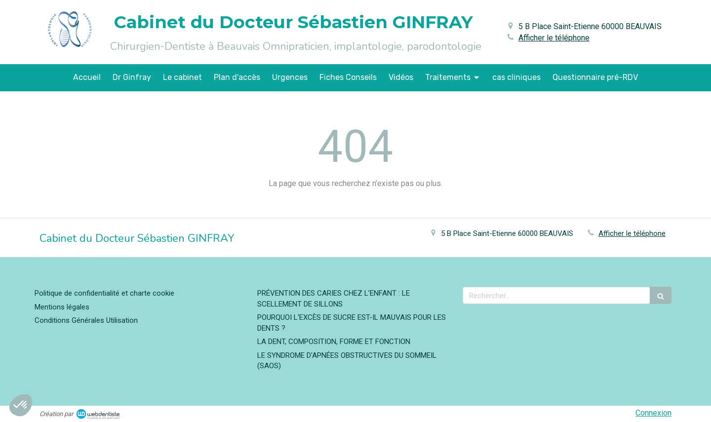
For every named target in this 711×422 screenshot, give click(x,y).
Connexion (653, 413)
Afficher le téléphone (554, 37)
